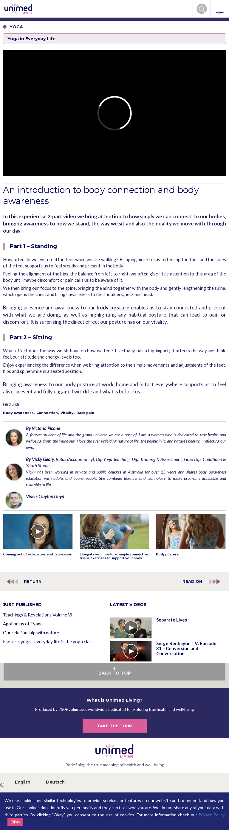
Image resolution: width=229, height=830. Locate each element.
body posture (113, 307)
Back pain (85, 413)
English (22, 782)
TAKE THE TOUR (114, 725)
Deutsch (55, 782)
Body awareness (18, 413)
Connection (47, 413)
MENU (220, 9)
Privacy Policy (212, 814)
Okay (15, 821)
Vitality (67, 413)
